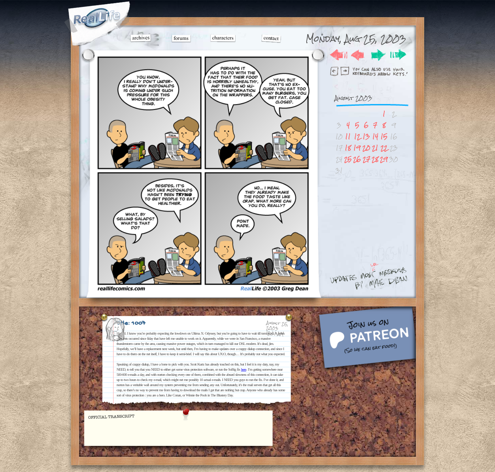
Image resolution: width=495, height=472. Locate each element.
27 (366, 159)
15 (384, 136)
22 (384, 148)
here (243, 369)
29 (384, 159)
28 (375, 159)
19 (357, 148)
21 (375, 148)
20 (366, 148)
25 (348, 159)
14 (375, 136)
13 (366, 136)
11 (348, 136)
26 (357, 159)
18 (348, 148)
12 (357, 136)
